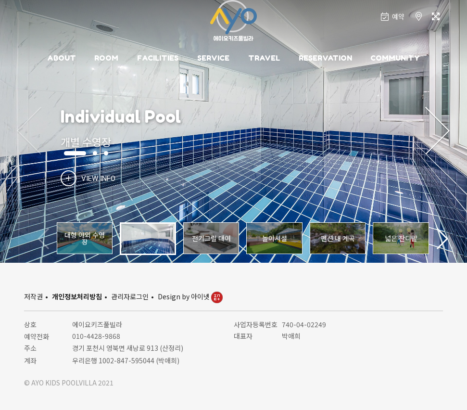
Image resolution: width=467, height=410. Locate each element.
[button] (437, 131)
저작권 (33, 296)
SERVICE (213, 58)
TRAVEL (264, 58)
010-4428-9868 (96, 336)
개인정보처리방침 (77, 296)
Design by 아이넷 (190, 296)
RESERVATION (325, 58)
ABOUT (61, 58)
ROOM (106, 58)
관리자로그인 (130, 296)
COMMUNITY (395, 58)
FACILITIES (157, 58)
